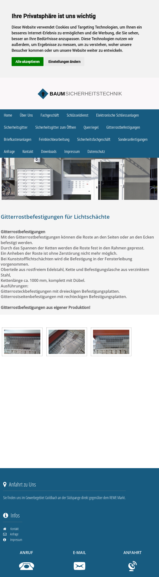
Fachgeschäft (50, 115)
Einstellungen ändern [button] (64, 61)
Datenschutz (96, 151)
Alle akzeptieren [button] (27, 61)
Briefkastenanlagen (17, 139)
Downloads (49, 151)
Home (8, 115)
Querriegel (91, 127)
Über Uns (26, 115)
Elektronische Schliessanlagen (117, 115)
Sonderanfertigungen (132, 139)
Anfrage (9, 151)
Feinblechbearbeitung (54, 139)
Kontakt (27, 151)
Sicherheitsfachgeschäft (93, 139)
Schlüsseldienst (77, 115)
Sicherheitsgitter (16, 127)
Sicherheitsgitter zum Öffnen (55, 127)
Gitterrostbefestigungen (123, 127)
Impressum (72, 151)
